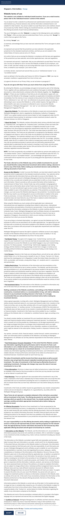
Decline (21, 513)
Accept (9, 513)
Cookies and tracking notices (33, 508)
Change (25, 9)
